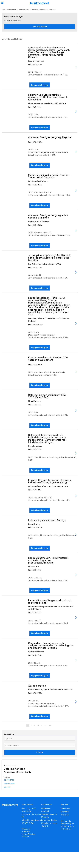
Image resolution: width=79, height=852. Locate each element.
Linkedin (65, 811)
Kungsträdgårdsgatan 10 (31, 815)
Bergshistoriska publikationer (43, 9)
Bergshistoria (24, 9)
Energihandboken (49, 819)
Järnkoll (44, 825)
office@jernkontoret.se (32, 819)
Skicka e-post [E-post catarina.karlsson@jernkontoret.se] (9, 783)
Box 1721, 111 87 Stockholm (29, 809)
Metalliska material (45, 809)
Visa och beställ (39, 27)
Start (4, 9)
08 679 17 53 (9, 779)
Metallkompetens (49, 822)
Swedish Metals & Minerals (49, 815)
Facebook (65, 808)
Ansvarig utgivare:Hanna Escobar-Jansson (29, 832)
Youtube (65, 814)
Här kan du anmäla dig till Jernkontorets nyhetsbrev (67, 824)
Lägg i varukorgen (39, 85)
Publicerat (12, 9)
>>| (50, 725)
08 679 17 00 (28, 822)
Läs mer (10, 787)
